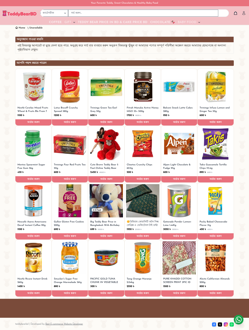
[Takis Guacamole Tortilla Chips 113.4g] (215, 144)
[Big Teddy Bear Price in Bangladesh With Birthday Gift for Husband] (106, 201)
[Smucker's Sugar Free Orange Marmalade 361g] (70, 258)
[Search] (223, 13)
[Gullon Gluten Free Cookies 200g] (70, 201)
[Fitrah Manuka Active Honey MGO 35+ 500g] (143, 87)
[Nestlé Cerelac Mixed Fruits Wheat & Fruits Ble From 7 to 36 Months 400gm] (33, 87)
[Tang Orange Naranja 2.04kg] (143, 258)
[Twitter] (220, 324)
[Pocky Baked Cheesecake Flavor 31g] (215, 201)
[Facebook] (214, 324)
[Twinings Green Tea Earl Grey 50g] (106, 87)
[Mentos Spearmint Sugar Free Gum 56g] (33, 144)
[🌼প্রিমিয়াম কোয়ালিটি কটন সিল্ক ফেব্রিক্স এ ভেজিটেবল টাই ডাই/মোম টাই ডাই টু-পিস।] (143, 201)
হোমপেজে (208, 45)
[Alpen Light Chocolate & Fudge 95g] (179, 144)
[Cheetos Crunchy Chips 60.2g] (143, 144)
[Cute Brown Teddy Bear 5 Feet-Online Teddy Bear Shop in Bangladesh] (106, 144)
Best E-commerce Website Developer (64, 324)
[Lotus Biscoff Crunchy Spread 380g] (70, 87)
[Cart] (235, 13)
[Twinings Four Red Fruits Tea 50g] (70, 144)
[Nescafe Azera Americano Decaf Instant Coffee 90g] (33, 201)
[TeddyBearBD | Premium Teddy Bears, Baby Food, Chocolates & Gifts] (19, 13)
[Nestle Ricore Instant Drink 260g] (33, 258)
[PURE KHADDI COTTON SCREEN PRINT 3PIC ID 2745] (179, 258)
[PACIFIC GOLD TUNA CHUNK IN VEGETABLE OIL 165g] (106, 258)
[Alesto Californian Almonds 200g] (215, 258)
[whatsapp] (232, 324)
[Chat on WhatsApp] (238, 319)
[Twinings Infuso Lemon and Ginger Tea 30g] (215, 87)
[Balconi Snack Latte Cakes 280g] (179, 87)
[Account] (244, 13)
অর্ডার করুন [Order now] (33, 122)
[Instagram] (226, 324)
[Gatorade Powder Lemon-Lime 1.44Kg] (179, 201)
